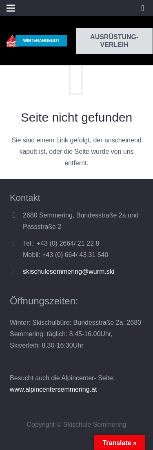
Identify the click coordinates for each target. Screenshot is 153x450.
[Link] (12, 41)
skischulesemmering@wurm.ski (68, 271)
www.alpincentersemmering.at (53, 389)
